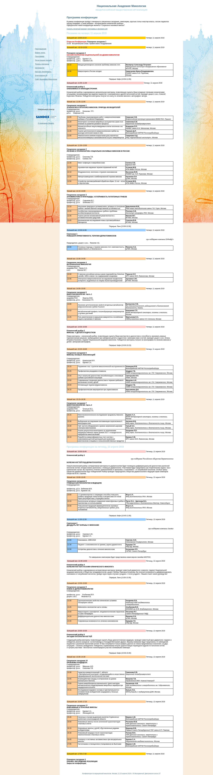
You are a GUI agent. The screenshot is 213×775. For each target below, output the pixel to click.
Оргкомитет (40, 68)
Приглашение (40, 49)
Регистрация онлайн (43, 60)
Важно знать (40, 53)
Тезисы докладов (42, 64)
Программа (39, 56)
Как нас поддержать (43, 72)
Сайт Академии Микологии (46, 79)
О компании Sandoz (46, 123)
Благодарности (41, 75)
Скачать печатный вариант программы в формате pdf (87, 29)
